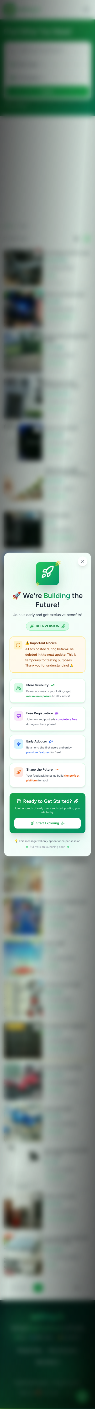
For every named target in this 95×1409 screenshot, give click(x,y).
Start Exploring (48, 823)
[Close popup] (82, 561)
